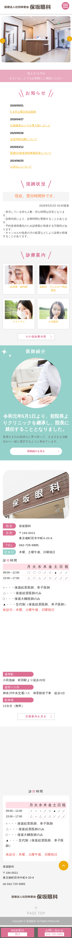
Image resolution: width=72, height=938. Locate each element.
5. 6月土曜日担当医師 (23, 111)
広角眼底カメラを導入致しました (30, 125)
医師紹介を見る (36, 451)
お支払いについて (21, 166)
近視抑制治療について (23, 139)
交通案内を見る (36, 716)
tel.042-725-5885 (14, 884)
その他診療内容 (36, 336)
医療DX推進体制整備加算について (30, 152)
